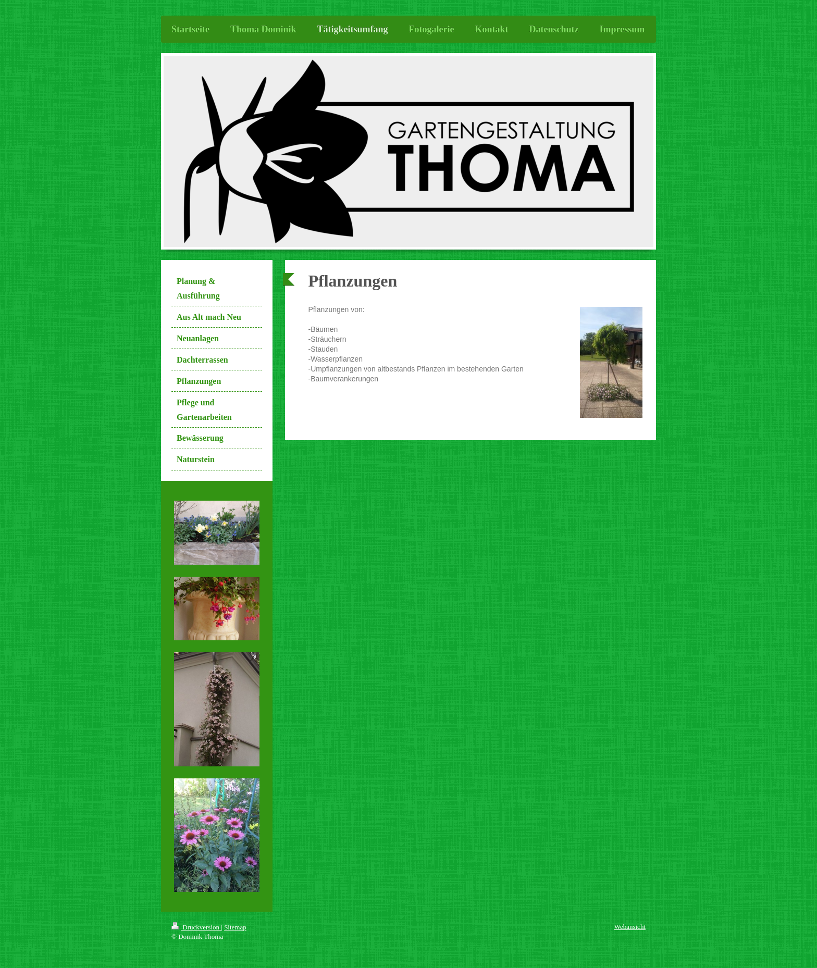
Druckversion (196, 927)
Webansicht (630, 926)
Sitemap (235, 927)
